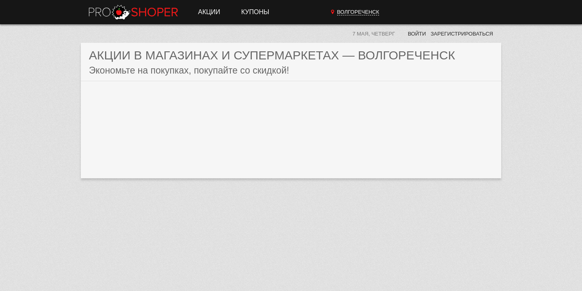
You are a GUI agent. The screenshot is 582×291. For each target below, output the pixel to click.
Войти (417, 34)
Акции (209, 11)
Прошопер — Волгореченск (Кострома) (133, 12)
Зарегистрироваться (461, 34)
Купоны (255, 11)
